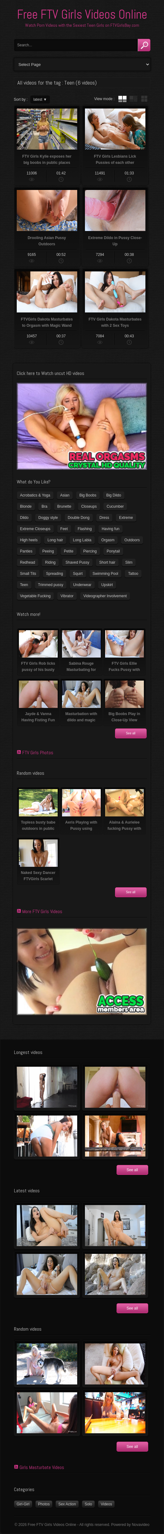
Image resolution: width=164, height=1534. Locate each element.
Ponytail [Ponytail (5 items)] (113, 551)
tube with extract (133, 99)
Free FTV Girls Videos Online (82, 14)
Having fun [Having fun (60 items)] (110, 529)
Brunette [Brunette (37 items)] (64, 506)
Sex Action (67, 1504)
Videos (106, 1504)
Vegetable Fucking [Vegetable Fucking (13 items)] (35, 596)
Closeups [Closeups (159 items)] (89, 506)
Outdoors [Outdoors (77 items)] (132, 540)
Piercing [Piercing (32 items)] (90, 551)
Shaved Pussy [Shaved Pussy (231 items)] (77, 562)
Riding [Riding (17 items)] (50, 562)
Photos (44, 1504)
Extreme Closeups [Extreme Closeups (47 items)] (35, 529)
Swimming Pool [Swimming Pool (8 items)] (105, 573)
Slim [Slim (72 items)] (128, 562)
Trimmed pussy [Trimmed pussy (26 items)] (51, 585)
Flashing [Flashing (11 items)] (85, 529)
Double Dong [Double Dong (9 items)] (79, 517)
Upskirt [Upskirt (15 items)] (107, 585)
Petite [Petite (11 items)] (68, 551)
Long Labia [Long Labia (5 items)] (82, 540)
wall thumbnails (144, 99)
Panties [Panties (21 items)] (26, 551)
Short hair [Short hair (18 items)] (107, 562)
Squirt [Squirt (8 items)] (77, 573)
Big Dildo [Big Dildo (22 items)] (113, 495)
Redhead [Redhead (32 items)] (27, 562)
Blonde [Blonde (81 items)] (26, 506)
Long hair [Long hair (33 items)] (55, 540)
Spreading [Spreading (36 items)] (54, 573)
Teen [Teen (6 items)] (24, 585)
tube (122, 99)
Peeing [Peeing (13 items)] (48, 551)
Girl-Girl (23, 1504)
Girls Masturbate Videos (42, 1467)
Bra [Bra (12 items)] (44, 506)
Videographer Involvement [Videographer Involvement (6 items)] (105, 596)
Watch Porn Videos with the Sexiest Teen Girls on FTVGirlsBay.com (82, 25)
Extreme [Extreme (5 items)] (126, 517)
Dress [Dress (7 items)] (104, 517)
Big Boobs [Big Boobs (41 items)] (87, 495)
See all (130, 733)
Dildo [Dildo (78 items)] (24, 517)
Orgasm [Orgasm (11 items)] (108, 540)
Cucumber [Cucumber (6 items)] (115, 506)
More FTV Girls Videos (42, 911)
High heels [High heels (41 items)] (29, 540)
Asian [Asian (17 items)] (64, 495)
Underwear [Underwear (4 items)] (82, 585)
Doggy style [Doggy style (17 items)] (48, 517)
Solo (88, 1504)
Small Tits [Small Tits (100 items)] (28, 573)
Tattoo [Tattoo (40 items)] (133, 573)
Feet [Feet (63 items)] (64, 529)
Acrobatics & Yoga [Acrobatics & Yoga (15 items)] (35, 495)
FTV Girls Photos (37, 752)
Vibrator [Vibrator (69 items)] (66, 596)
